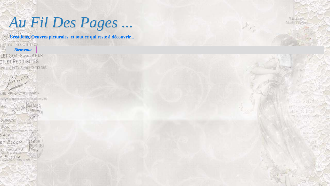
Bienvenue (23, 49)
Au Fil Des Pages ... (71, 22)
